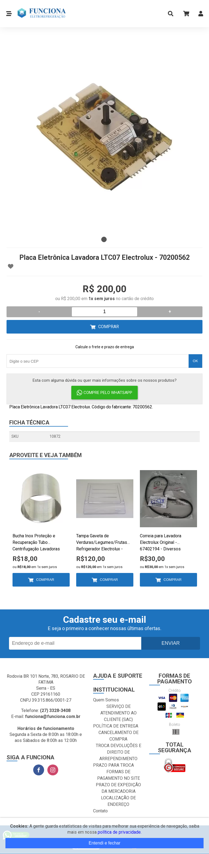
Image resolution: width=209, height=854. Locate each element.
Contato (100, 810)
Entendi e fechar (105, 843)
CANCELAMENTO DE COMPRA (119, 736)
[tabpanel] (104, 136)
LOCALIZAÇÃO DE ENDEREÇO (118, 801)
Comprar (108, 326)
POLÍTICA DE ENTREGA (115, 726)
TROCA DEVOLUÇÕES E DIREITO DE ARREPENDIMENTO (118, 752)
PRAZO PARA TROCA (113, 765)
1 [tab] (104, 239)
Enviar (170, 643)
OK (195, 361)
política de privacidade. (120, 832)
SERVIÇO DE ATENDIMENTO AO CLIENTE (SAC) (118, 713)
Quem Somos (106, 699)
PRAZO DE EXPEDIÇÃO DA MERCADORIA (118, 788)
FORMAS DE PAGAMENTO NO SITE (118, 775)
